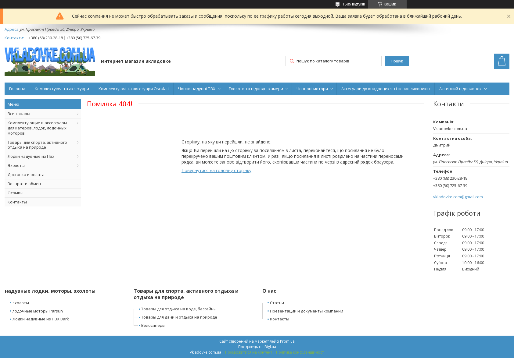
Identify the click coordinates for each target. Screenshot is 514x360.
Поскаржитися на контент (248, 352)
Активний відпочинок (460, 88)
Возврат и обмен (24, 183)
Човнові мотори (312, 88)
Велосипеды (153, 325)
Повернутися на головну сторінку (216, 170)
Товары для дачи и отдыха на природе (179, 317)
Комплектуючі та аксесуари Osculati (134, 88)
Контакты (17, 202)
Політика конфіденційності (300, 352)
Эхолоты (16, 165)
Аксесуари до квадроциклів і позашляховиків (385, 88)
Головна (17, 88)
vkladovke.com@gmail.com (458, 196)
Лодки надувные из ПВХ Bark (41, 319)
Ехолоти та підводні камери (256, 88)
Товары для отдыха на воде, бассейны (179, 309)
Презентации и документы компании (306, 311)
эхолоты (21, 302)
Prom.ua (287, 341)
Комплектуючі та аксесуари (62, 88)
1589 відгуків (354, 4)
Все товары (19, 113)
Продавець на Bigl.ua (257, 346)
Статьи (277, 302)
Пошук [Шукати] (397, 61)
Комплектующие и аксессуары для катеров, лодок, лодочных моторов (37, 128)
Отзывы (15, 193)
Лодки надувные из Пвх (31, 156)
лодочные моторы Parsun (38, 311)
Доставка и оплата (26, 174)
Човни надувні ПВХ (196, 88)
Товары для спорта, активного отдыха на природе (37, 144)
